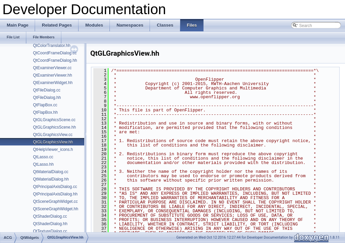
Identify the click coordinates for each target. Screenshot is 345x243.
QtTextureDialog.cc (50, 231)
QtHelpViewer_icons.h (53, 149)
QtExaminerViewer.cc (52, 67)
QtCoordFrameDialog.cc (54, 53)
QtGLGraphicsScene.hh (54, 127)
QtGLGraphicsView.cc (52, 134)
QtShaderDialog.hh (50, 223)
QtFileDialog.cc (46, 90)
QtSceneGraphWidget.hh (55, 209)
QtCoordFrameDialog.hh (55, 60)
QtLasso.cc (43, 157)
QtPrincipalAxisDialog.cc (55, 186)
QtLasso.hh (43, 164)
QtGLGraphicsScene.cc (54, 119)
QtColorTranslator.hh (51, 45)
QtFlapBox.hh (45, 112)
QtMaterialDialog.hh (51, 179)
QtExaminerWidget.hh (52, 82)
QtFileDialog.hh (47, 97)
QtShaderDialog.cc (50, 216)
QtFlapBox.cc (45, 105)
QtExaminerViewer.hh (52, 75)
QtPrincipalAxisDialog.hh (55, 194)
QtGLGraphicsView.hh (53, 142)
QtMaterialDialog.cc (50, 171)
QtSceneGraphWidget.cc (55, 201)
